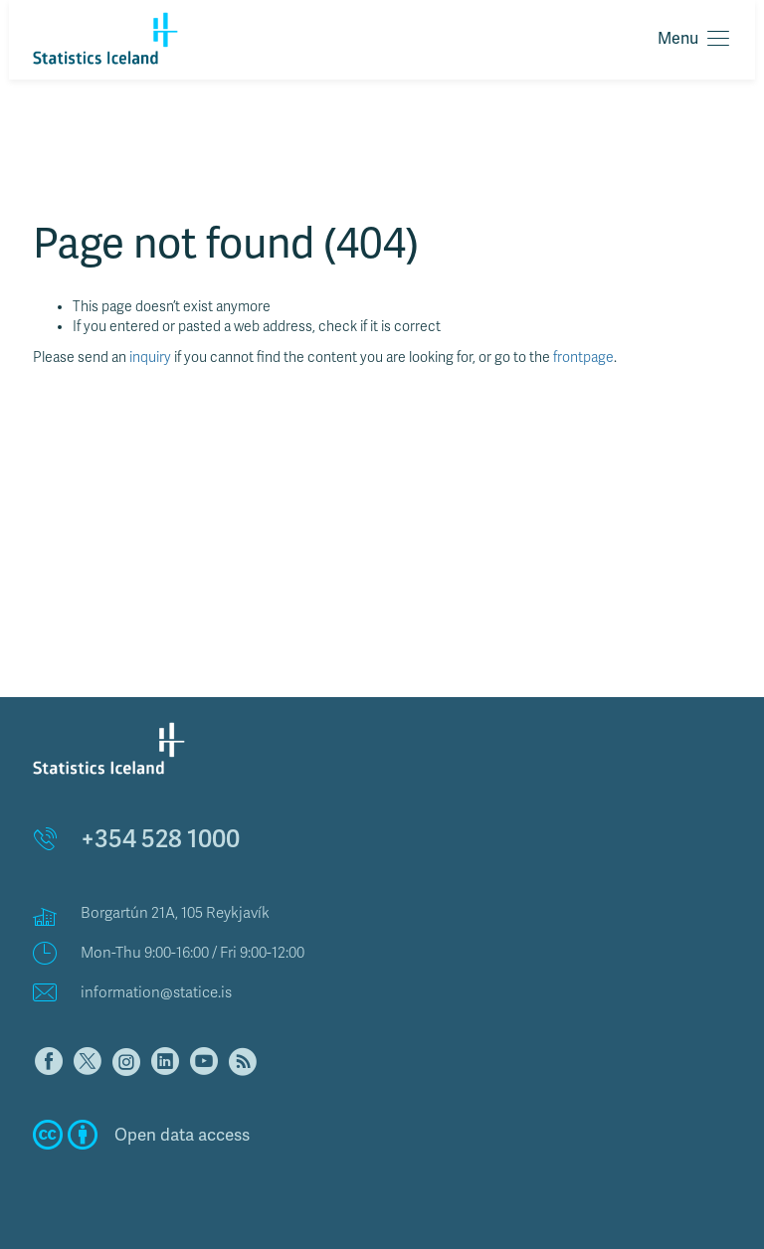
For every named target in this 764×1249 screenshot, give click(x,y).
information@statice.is (156, 992)
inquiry (150, 357)
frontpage (583, 357)
